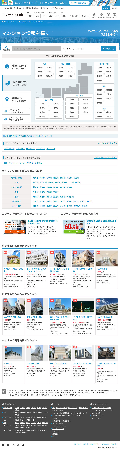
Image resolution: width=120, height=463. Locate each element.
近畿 (16, 196)
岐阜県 (42, 192)
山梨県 (42, 187)
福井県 (69, 187)
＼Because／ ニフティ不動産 (101, 408)
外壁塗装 (55, 434)
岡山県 (42, 201)
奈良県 (62, 196)
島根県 (56, 201)
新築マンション (69, 413)
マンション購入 (57, 413)
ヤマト (11, 163)
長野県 (49, 187)
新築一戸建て (66, 415)
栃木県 (71, 182)
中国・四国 (16, 201)
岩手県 (49, 177)
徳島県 (69, 201)
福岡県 (35, 206)
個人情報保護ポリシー (91, 444)
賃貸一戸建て (83, 408)
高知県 (89, 201)
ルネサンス (40, 148)
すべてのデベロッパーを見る (105, 157)
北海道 (35, 177)
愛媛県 (83, 201)
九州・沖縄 (16, 206)
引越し (54, 436)
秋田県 (62, 177)
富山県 (56, 187)
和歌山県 (70, 196)
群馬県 (78, 182)
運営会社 (77, 444)
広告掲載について (98, 415)
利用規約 (105, 444)
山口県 (62, 201)
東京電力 (38, 163)
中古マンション (81, 413)
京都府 (49, 196)
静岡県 (49, 192)
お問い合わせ (96, 413)
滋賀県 (56, 196)
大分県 (62, 206)
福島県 (76, 177)
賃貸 (54, 408)
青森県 (42, 177)
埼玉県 (51, 182)
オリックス (20, 163)
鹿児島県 (77, 206)
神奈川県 (43, 182)
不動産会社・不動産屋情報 (61, 421)
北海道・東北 (16, 177)
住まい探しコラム (58, 429)
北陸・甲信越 (16, 187)
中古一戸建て (77, 415)
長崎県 (49, 206)
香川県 (76, 201)
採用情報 (114, 444)
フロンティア (9, 148)
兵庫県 (42, 196)
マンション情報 (57, 423)
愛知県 (35, 192)
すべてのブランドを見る (107, 143)
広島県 (35, 201)
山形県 (69, 177)
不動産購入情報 (57, 410)
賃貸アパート (72, 408)
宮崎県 (69, 206)
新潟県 (35, 187)
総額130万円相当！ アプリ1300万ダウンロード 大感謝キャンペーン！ (29, 136)
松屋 (6, 163)
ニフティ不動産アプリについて (102, 410)
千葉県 (57, 182)
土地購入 (55, 418)
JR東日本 (29, 163)
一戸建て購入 (57, 415)
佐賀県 (42, 206)
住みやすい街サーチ (59, 426)
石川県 (62, 187)
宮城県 (56, 177)
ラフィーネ (30, 148)
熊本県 (56, 206)
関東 (16, 182)
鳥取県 (49, 201)
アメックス (20, 148)
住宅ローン (56, 431)
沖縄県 (84, 206)
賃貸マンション (61, 408)
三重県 (56, 192)
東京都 (35, 182)
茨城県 (64, 182)
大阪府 (35, 196)
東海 (16, 192)
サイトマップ (96, 418)
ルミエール (51, 148)
